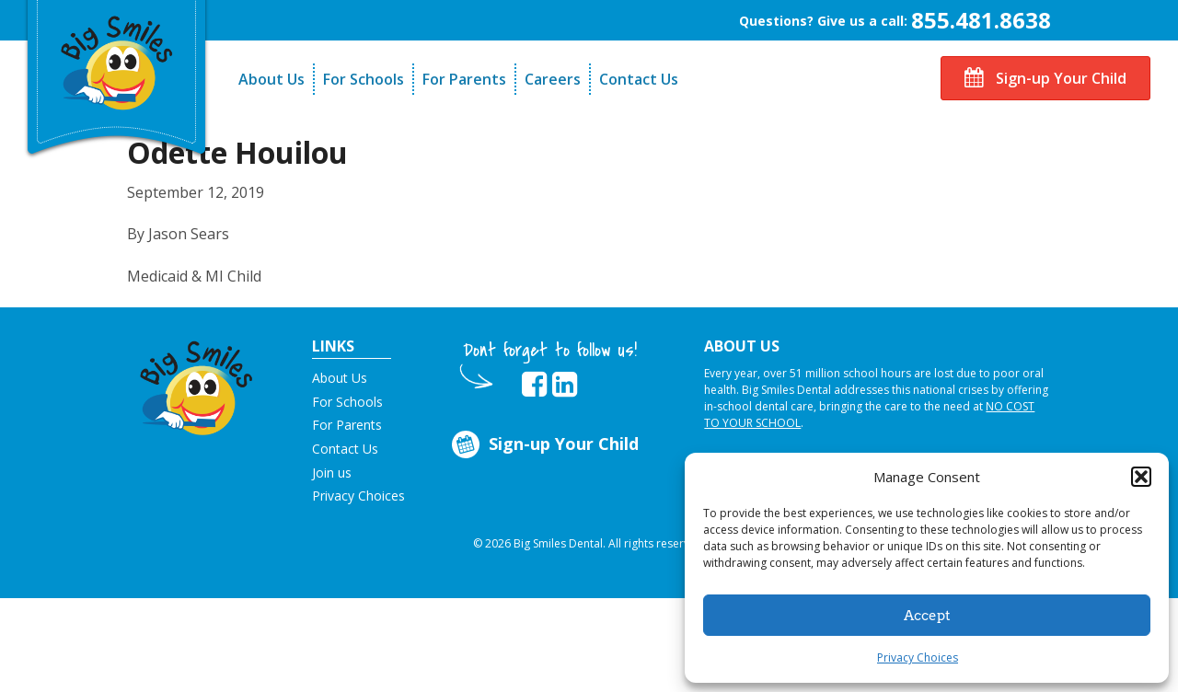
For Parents (464, 79)
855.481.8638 (981, 20)
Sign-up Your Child (1045, 78)
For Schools (363, 79)
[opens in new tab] (534, 384)
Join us (332, 472)
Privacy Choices (917, 657)
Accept (927, 615)
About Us (271, 79)
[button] (1141, 476)
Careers (553, 79)
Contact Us (638, 79)
